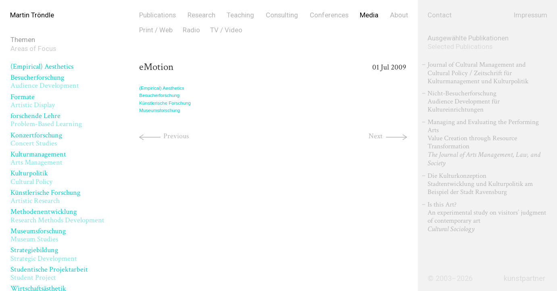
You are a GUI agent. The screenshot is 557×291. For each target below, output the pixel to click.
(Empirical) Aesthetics (41, 66)
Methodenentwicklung (57, 215)
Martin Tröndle (32, 15)
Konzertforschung (36, 139)
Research (201, 15)
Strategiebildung (43, 254)
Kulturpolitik (31, 177)
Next (376, 136)
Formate (32, 101)
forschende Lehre (46, 120)
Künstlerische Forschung (45, 196)
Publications (157, 15)
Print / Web (156, 30)
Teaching (240, 15)
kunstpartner (524, 278)
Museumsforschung (38, 235)
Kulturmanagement (38, 158)
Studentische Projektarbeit (49, 273)
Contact (440, 15)
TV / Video (226, 30)
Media (369, 15)
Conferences (329, 15)
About (399, 15)
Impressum (530, 15)
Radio (191, 30)
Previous (176, 136)
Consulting (282, 15)
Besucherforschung (44, 81)
